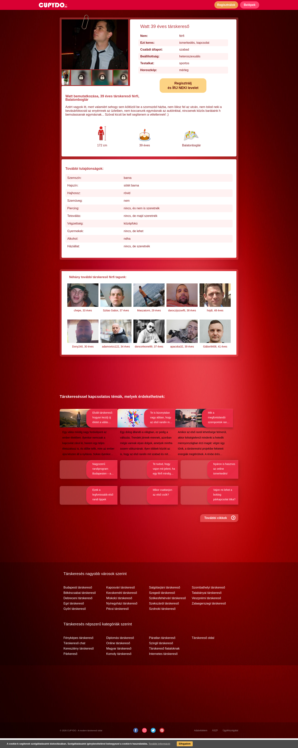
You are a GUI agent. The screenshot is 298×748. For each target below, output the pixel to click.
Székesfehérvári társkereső (167, 607)
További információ (154, 744)
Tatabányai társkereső (207, 602)
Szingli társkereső (161, 652)
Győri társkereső (74, 618)
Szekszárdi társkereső (164, 613)
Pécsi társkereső (117, 618)
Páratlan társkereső (162, 647)
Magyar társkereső (119, 658)
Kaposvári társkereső (120, 597)
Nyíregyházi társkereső (121, 613)
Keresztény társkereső (78, 658)
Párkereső (70, 663)
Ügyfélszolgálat (230, 740)
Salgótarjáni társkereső (164, 597)
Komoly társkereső (119, 663)
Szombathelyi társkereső (208, 597)
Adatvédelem (200, 740)
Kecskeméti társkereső (121, 602)
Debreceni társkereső (77, 607)
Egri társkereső (73, 613)
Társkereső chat (74, 652)
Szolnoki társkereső (162, 618)
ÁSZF (215, 740)
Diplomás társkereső (120, 647)
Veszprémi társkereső (206, 607)
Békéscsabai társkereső (79, 602)
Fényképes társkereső (78, 647)
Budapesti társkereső (77, 597)
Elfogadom (181, 744)
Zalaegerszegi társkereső (209, 613)
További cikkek (220, 530)
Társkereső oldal (203, 647)
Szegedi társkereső (162, 602)
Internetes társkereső (163, 663)
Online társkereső (118, 652)
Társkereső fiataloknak (164, 658)
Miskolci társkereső (119, 607)
